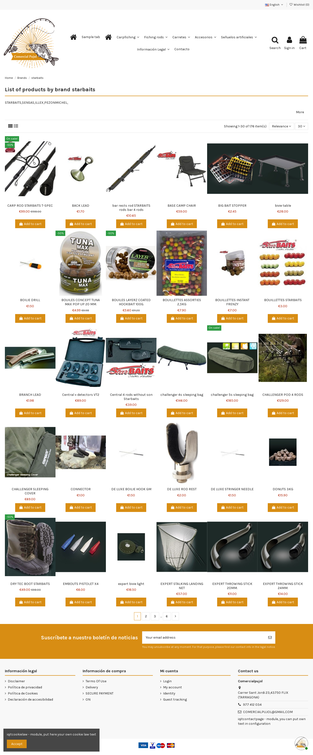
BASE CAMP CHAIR (182, 206)
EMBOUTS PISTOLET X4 (81, 584)
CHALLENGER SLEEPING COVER (30, 491)
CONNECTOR (81, 489)
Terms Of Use (96, 681)
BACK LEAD (80, 206)
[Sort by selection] (281, 126)
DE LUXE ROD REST (182, 489)
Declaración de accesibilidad (30, 699)
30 (301, 126)
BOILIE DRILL (30, 300)
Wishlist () (299, 4)
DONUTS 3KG (283, 489)
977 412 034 (252, 705)
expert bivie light (131, 584)
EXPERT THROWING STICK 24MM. (283, 586)
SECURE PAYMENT (99, 693)
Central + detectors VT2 (80, 395)
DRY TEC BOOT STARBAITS (30, 584)
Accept (16, 744)
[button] (90, 37)
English (274, 4)
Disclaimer (16, 681)
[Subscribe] (270, 637)
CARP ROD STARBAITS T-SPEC (30, 206)
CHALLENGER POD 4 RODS (282, 395)
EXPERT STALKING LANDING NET (181, 586)
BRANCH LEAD (30, 395)
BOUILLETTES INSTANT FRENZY (232, 302)
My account (172, 687)
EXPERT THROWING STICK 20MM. (232, 586)
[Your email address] (203, 637)
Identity (169, 693)
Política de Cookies (23, 693)
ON (88, 699)
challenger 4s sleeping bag (181, 395)
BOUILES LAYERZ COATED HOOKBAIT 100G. (131, 302)
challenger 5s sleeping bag (232, 395)
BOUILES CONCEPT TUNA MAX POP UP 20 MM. (80, 302)
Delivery (92, 687)
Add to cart (30, 224)
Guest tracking (175, 699)
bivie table (283, 206)
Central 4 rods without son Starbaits (131, 397)
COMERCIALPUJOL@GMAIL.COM (268, 712)
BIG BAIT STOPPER (232, 206)
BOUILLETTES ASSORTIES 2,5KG (182, 302)
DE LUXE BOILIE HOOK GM (131, 489)
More (300, 112)
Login (167, 681)
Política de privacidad (25, 687)
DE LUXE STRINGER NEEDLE (232, 489)
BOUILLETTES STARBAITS (283, 300)
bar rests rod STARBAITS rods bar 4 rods (131, 208)
